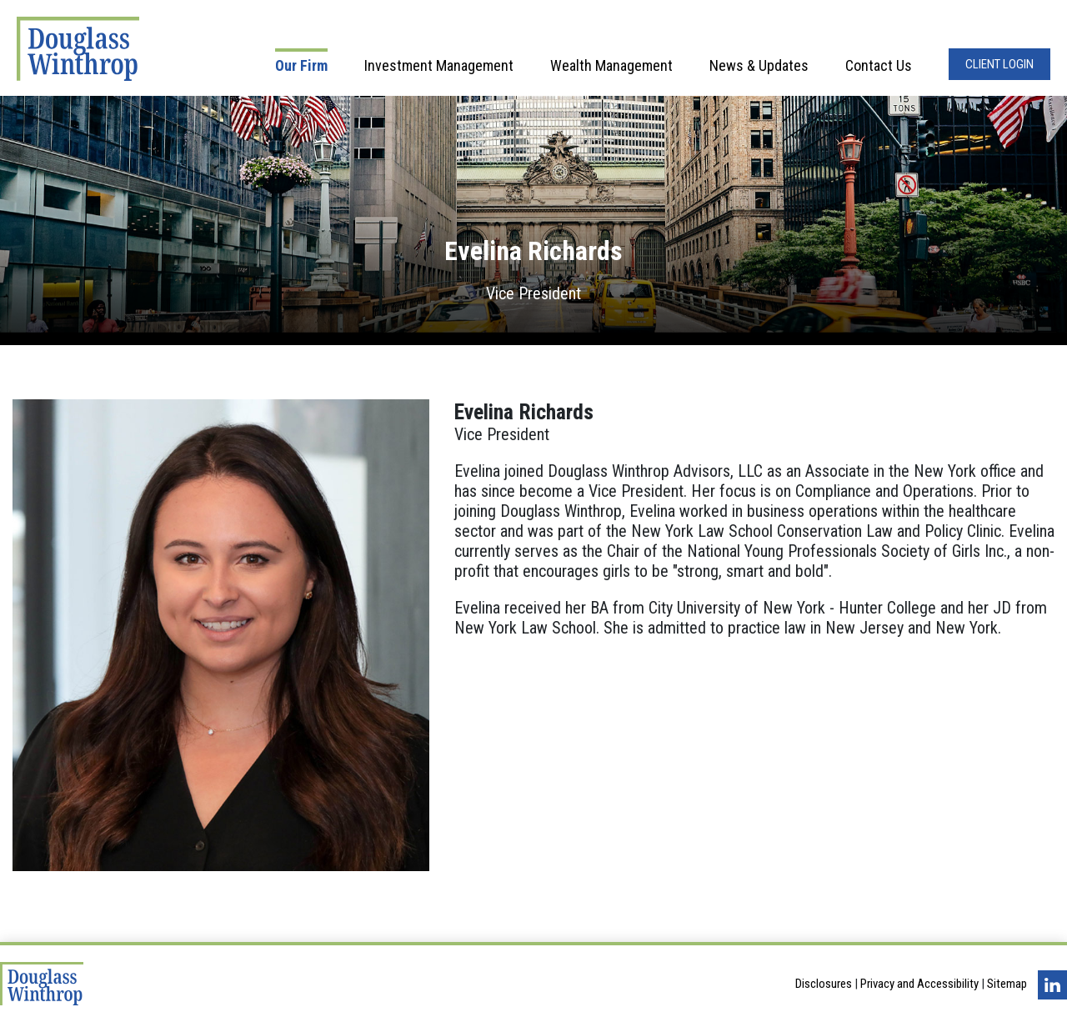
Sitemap (1007, 984)
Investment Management (438, 65)
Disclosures (823, 984)
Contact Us (878, 65)
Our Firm (301, 65)
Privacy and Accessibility (919, 984)
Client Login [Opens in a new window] (999, 64)
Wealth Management (611, 65)
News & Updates (759, 65)
